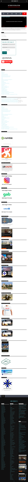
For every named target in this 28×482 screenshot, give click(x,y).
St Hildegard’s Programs (4, 89)
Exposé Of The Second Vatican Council (6, 110)
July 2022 (2, 446)
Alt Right (11, 407)
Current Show (11, 432)
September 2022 (3, 444)
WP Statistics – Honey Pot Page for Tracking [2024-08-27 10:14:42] (9, 94)
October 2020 (3, 465)
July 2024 (2, 424)
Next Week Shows (3, 82)
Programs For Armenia (4, 120)
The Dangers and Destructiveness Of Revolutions (14, 21)
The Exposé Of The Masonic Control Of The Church (7, 92)
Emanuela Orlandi (12, 442)
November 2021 (3, 453)
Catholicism (3, 17)
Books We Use (3, 72)
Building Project (12, 418)
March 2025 (2, 417)
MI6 (10, 473)
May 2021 (2, 459)
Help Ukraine (11, 452)
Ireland (11, 457)
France (11, 445)
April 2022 (2, 449)
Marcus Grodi (11, 466)
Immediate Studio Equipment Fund (5, 76)
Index (2, 77)
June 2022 (2, 447)
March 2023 (2, 439)
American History (12, 408)
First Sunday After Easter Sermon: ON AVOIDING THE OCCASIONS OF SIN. (22, 413)
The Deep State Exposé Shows (5, 91)
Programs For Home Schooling (5, 121)
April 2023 (2, 438)
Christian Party (12, 421)
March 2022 (2, 450)
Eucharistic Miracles (12, 443)
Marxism (11, 467)
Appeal (11, 410)
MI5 (10, 472)
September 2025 (3, 411)
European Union (12, 444)
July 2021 (2, 457)
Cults (10, 431)
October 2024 (3, 421)
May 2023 (2, 437)
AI (10, 406)
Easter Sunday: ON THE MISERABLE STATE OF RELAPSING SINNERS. (21, 416)
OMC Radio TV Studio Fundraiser (5, 83)
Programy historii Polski (4, 87)
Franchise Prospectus (12, 446)
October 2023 (3, 432)
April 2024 (2, 427)
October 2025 (3, 410)
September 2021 (3, 455)
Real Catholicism (3, 88)
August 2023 (2, 434)
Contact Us (2, 73)
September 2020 (3, 466)
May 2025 (2, 415)
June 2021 (2, 458)
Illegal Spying (11, 453)
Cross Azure (11, 430)
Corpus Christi (12, 429)
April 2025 (2, 416)
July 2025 (2, 413)
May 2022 (2, 448)
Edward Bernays (12, 440)
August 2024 (2, 423)
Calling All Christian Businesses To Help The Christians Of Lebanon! (9, 100)
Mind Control (11, 474)
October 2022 (3, 443)
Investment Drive (12, 456)
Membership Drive (12, 471)
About (2, 71)
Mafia (10, 465)
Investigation (11, 455)
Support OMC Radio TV (4, 90)
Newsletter (2, 81)
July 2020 (2, 468)
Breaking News (12, 417)
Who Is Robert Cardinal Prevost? (5, 93)
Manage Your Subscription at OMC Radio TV (6, 79)
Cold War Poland (12, 428)
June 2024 (2, 425)
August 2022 (2, 445)
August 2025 (2, 412)
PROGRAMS (2, 119)
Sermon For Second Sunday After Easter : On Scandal (7, 99)
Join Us (2, 78)
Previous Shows (8, 17)
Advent (11, 405)
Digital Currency (12, 434)
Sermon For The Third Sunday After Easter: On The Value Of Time (9, 98)
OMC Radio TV (14, 1)
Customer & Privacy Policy (4, 108)
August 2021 (2, 456)
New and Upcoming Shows (4, 80)
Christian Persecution (12, 422)
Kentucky (11, 464)
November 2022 (3, 442)
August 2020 (2, 467)
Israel (10, 459)
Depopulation (11, 433)
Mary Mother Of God (12, 468)
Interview (11, 454)
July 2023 (2, 435)
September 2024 (3, 422)
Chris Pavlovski (12, 420)
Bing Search (11, 416)
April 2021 (2, 460)
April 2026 (2, 405)
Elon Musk (11, 441)
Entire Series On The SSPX (4, 109)
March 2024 (2, 428)
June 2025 (2, 414)
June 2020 (2, 469)
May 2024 (2, 426)
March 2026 (2, 406)
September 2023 (3, 433)
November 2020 (3, 464)
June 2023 (2, 436)
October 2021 (3, 454)
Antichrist (11, 409)
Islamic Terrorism (12, 458)
